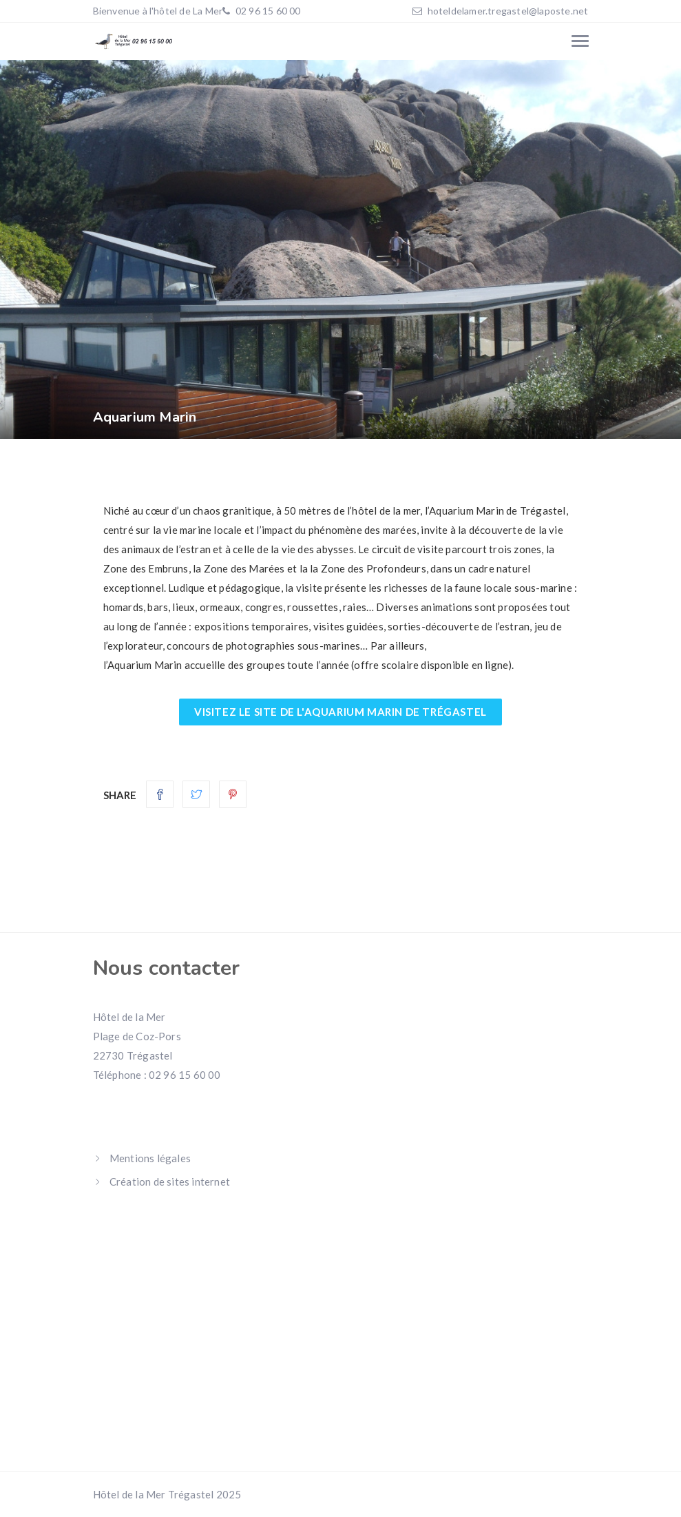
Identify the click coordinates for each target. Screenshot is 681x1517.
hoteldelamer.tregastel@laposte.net (508, 11)
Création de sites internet (169, 1181)
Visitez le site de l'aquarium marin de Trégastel (340, 711)
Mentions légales (150, 1158)
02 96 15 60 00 (267, 11)
